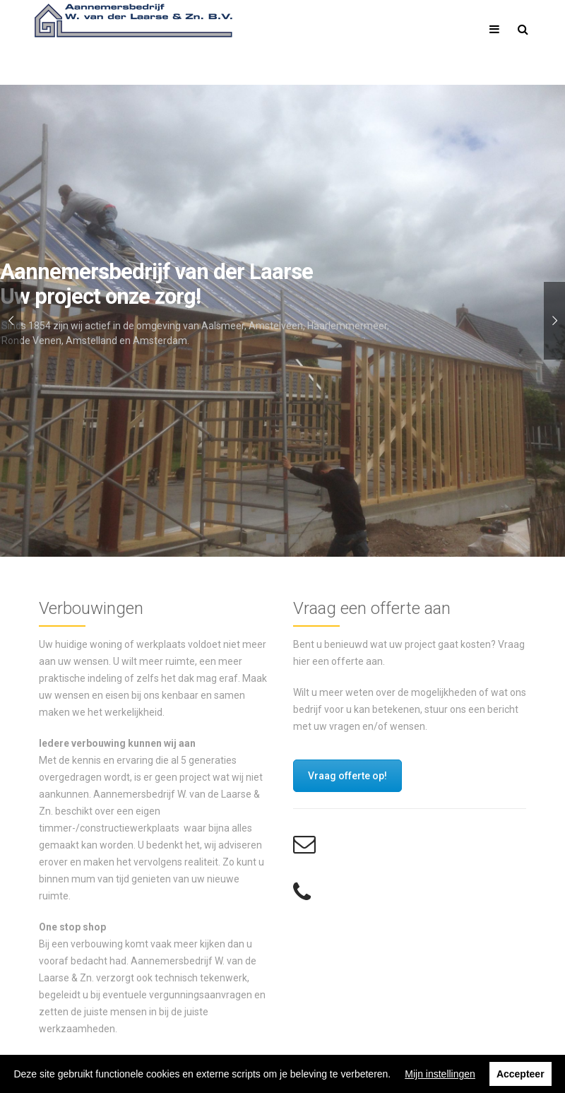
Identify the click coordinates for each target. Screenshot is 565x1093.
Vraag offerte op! (347, 775)
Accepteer (520, 1074)
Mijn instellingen (440, 1074)
